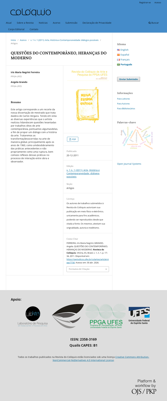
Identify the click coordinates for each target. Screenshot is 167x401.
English (125, 49)
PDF (74, 139)
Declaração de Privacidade (97, 22)
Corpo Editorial (16, 29)
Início (13, 40)
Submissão (71, 22)
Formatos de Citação (79, 269)
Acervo (56, 22)
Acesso (157, 2)
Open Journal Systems (129, 163)
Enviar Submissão (128, 79)
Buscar (154, 22)
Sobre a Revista (25, 22)
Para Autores (123, 103)
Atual (9, 22)
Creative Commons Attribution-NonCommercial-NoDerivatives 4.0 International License (101, 358)
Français (125, 59)
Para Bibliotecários (126, 108)
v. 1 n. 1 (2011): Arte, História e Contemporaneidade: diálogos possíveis (64, 40)
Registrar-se (145, 2)
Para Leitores (123, 98)
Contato (34, 29)
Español (125, 54)
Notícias (43, 22)
